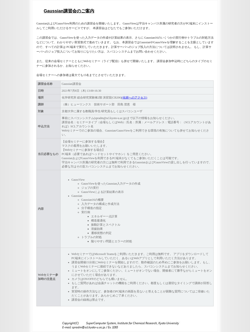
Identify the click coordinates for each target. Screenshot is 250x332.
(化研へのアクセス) (134, 97)
